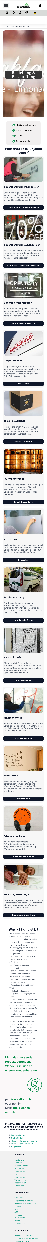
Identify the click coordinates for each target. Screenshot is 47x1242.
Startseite (6, 26)
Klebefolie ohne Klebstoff (17, 302)
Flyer (16, 1174)
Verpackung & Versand (23, 1200)
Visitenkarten (19, 1171)
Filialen (18, 135)
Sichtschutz (10, 539)
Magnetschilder (12, 360)
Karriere (17, 1206)
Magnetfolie (16, 1147)
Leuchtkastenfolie (13, 478)
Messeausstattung (22, 1183)
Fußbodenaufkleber (14, 835)
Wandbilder (19, 1168)
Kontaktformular (23, 141)
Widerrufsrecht (20, 1220)
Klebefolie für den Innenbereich (21, 186)
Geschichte (19, 1198)
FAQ (16, 1209)
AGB (16, 1212)
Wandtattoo (10, 775)
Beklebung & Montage (16, 894)
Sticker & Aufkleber (14, 420)
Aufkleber (18, 1163)
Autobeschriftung (13, 597)
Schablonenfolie (12, 717)
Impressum (18, 1215)
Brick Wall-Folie (12, 657)
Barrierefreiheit (20, 1223)
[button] (6, 5)
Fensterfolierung (21, 1160)
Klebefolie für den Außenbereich (21, 244)
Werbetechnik (20, 1180)
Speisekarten (19, 1177)
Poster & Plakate (21, 1166)
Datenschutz (19, 1218)
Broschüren (19, 1186)
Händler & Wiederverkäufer (25, 1203)
